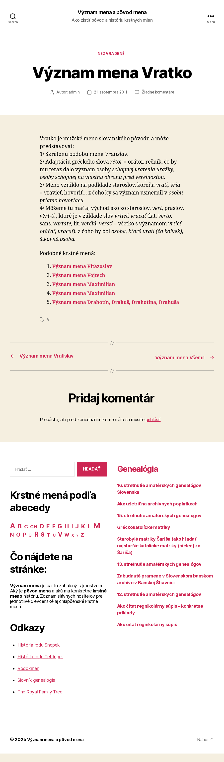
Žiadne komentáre (159, 93)
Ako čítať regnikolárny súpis (147, 632)
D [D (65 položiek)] (42, 534)
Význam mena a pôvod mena (112, 12)
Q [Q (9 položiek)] (30, 543)
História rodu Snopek (38, 653)
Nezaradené (112, 55)
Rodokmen (28, 676)
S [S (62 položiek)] (43, 543)
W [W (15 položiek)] (67, 543)
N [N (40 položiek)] (12, 543)
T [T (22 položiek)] (49, 543)
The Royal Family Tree (39, 700)
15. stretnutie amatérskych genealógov (159, 523)
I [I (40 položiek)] (72, 535)
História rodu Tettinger (40, 665)
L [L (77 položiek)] (89, 534)
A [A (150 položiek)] (12, 534)
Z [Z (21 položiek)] (82, 543)
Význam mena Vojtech (81, 277)
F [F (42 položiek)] (53, 535)
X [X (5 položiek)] (73, 544)
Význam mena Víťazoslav (85, 268)
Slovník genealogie (36, 688)
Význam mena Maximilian (87, 286)
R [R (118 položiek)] (36, 543)
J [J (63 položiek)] (77, 534)
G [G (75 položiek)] (60, 534)
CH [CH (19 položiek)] (33, 535)
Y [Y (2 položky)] (77, 544)
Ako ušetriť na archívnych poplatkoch (157, 512)
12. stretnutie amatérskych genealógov (159, 602)
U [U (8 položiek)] (54, 543)
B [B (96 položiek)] (19, 534)
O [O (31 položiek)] (18, 543)
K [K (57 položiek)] (83, 534)
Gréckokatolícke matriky (143, 535)
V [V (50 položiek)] (60, 543)
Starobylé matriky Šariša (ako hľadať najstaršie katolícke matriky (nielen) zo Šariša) (158, 554)
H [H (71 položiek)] (66, 534)
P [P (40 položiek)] (24, 543)
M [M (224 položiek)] (96, 534)
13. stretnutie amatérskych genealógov (159, 572)
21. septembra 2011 (110, 93)
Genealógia (142, 476)
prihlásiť (153, 428)
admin (72, 93)
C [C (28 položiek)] (26, 535)
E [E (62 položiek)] (48, 534)
